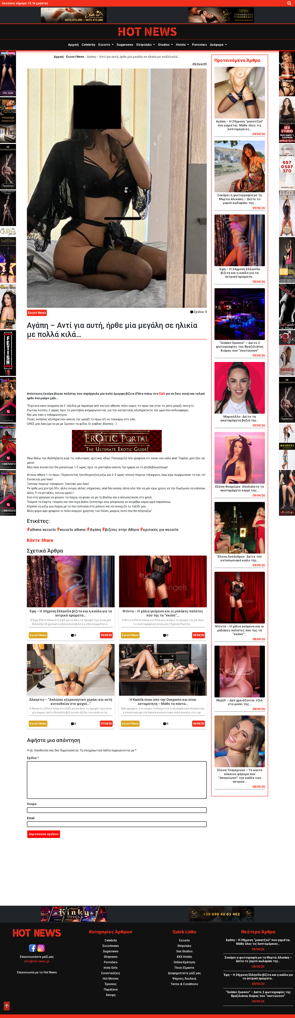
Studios (164, 44)
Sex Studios (184, 951)
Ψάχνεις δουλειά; (184, 978)
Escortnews (111, 946)
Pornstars (199, 44)
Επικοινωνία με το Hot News (37, 972)
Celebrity (88, 44)
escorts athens (72, 529)
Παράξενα (111, 989)
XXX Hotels (184, 957)
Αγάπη (94, 529)
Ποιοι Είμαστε (184, 967)
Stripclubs (144, 44)
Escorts (104, 44)
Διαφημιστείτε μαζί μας (184, 973)
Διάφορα (217, 44)
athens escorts (42, 529)
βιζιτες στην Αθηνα (121, 529)
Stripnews (111, 957)
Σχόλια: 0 (198, 312)
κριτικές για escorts (159, 529)
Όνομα (31, 804)
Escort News (75, 57)
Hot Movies (111, 978)
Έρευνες (111, 984)
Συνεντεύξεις (110, 973)
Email (30, 818)
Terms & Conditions (184, 984)
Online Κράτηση (184, 962)
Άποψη (111, 995)
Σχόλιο (33, 758)
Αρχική (73, 44)
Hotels (181, 44)
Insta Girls (111, 967)
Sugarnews (125, 44)
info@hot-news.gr (36, 961)
